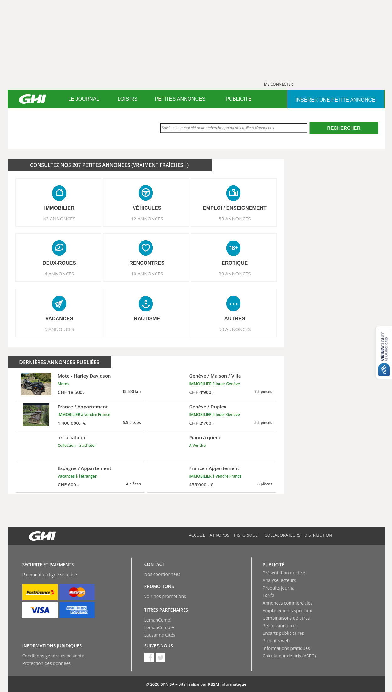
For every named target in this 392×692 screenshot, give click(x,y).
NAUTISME (147, 318)
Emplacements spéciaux (287, 610)
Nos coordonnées (162, 574)
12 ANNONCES (147, 218)
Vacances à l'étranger (77, 476)
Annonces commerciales (288, 603)
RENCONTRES (146, 263)
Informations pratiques (286, 648)
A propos (219, 535)
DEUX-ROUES (59, 263)
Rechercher (344, 127)
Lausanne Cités (159, 635)
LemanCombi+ (159, 627)
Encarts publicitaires (283, 633)
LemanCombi (158, 620)
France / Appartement (83, 406)
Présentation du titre (284, 573)
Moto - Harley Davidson (84, 376)
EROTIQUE (235, 263)
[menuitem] (84, 99)
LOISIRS (127, 99)
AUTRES (234, 318)
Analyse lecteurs (279, 580)
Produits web (276, 641)
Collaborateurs (283, 535)
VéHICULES (147, 208)
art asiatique (72, 437)
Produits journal (279, 588)
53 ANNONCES (234, 218)
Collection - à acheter (77, 445)
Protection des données (46, 663)
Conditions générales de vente (53, 656)
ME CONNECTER (278, 84)
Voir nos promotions (165, 596)
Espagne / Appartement (85, 468)
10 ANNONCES (147, 273)
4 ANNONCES (59, 273)
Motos (63, 383)
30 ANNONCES (234, 273)
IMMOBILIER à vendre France (84, 414)
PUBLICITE (239, 99)
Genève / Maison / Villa (215, 376)
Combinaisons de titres (286, 618)
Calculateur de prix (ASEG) (289, 656)
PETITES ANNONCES (180, 99)
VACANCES (59, 318)
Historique (246, 535)
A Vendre (197, 445)
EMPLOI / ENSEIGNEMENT (235, 208)
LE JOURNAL (83, 99)
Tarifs (268, 595)
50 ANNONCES (234, 329)
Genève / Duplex (208, 406)
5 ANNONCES (59, 329)
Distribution (318, 535)
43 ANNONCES (59, 218)
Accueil (197, 535)
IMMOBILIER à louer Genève (214, 383)
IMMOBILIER (59, 208)
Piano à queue (205, 437)
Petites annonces (280, 625)
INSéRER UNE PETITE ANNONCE (335, 99)
